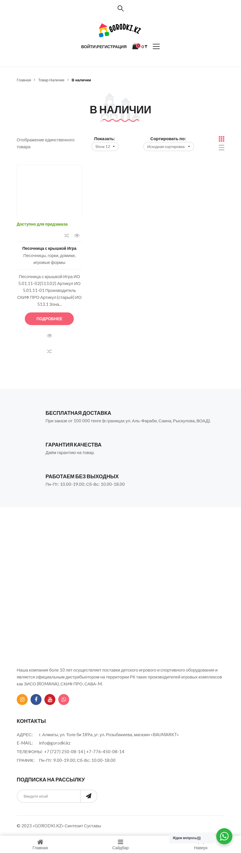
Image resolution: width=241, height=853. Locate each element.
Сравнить (66, 235)
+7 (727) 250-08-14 (63, 751)
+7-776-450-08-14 (105, 751)
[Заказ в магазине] (168, 146)
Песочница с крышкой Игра (49, 248)
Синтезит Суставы (83, 825)
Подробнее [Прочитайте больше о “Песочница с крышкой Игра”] (50, 318)
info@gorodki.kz (54, 742)
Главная (24, 80)
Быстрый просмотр (77, 235)
